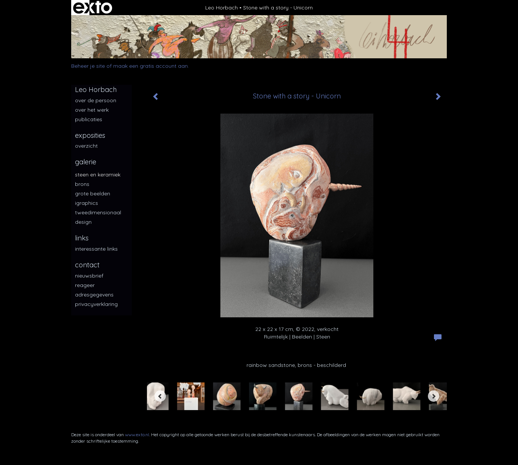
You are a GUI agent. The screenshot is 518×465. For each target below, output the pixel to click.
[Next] (433, 396)
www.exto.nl (137, 434)
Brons (82, 184)
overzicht (86, 145)
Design (83, 221)
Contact (87, 265)
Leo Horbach (221, 7)
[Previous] (160, 396)
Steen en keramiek (97, 174)
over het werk (92, 109)
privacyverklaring (96, 304)
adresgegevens (94, 294)
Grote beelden (92, 193)
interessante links (96, 248)
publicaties (88, 119)
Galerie (85, 162)
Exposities (90, 135)
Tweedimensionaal (98, 212)
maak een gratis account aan (150, 65)
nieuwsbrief (89, 275)
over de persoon (95, 100)
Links (82, 238)
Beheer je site (88, 65)
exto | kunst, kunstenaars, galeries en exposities (92, 7)
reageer (85, 285)
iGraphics (86, 203)
